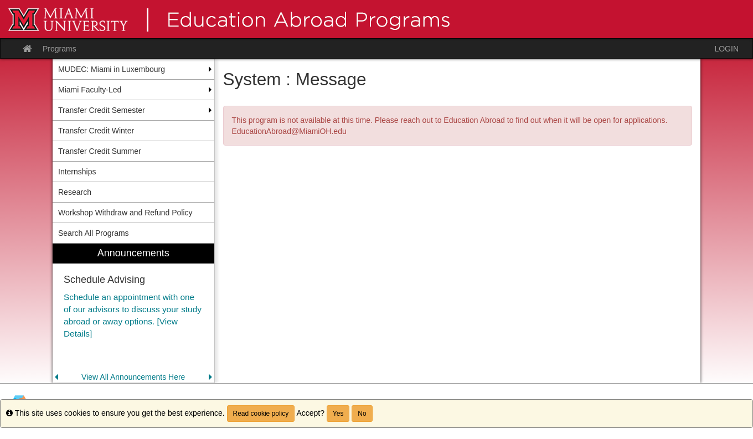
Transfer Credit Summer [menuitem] (99, 151)
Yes (338, 413)
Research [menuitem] (74, 192)
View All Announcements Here (133, 377)
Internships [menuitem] (77, 171)
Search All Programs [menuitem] (93, 233)
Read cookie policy (261, 413)
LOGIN (726, 48)
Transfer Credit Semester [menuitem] (101, 110)
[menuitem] (133, 313)
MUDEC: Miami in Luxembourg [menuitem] (111, 69)
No (362, 413)
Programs (59, 48)
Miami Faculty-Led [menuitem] (89, 89)
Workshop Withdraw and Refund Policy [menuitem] (125, 212)
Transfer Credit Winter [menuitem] (96, 130)
